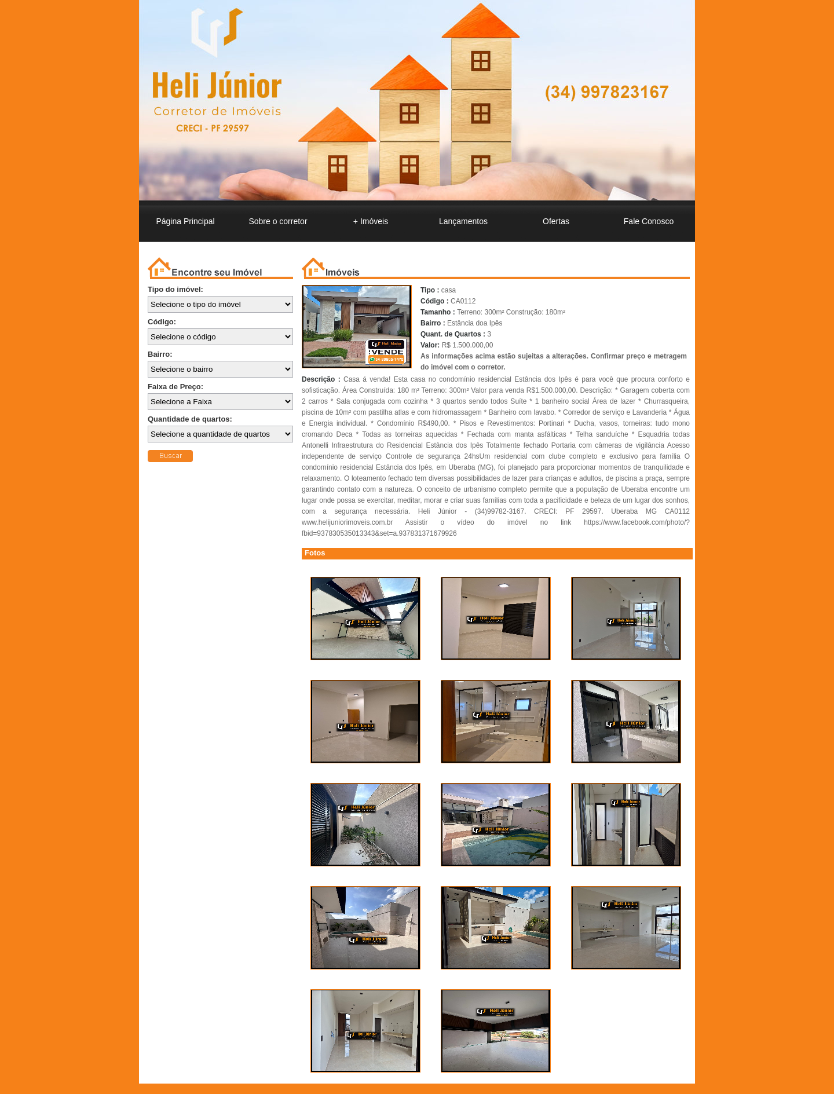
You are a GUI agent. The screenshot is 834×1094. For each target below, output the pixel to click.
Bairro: (160, 354)
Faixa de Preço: (175, 386)
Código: (162, 321)
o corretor (277, 221)
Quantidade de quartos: (190, 419)
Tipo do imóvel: (175, 289)
